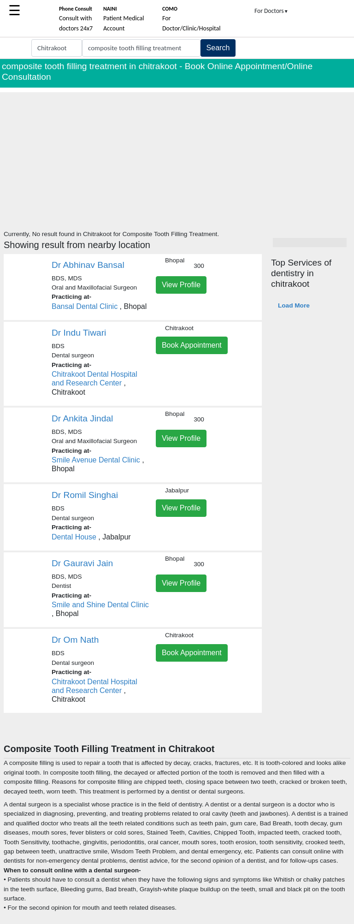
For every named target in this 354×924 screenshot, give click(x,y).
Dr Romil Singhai (85, 495)
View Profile (181, 285)
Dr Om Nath (75, 640)
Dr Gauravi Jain (82, 563)
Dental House (74, 537)
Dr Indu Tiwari (79, 333)
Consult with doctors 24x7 (76, 19)
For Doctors (271, 11)
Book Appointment (192, 345)
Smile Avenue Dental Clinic (96, 460)
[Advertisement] (177, 156)
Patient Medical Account (123, 19)
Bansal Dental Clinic (85, 306)
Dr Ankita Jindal (82, 418)
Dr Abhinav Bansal (88, 265)
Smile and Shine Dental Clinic (100, 605)
